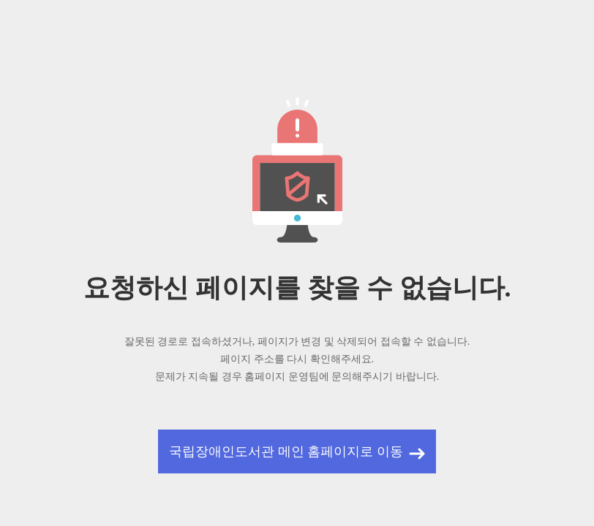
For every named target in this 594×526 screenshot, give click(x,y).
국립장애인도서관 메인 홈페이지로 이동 (286, 451)
